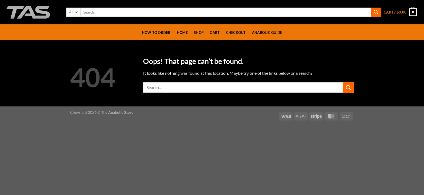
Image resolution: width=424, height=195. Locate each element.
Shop (199, 32)
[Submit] (375, 12)
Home (182, 32)
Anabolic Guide (267, 32)
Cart (215, 32)
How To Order (156, 32)
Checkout (236, 32)
